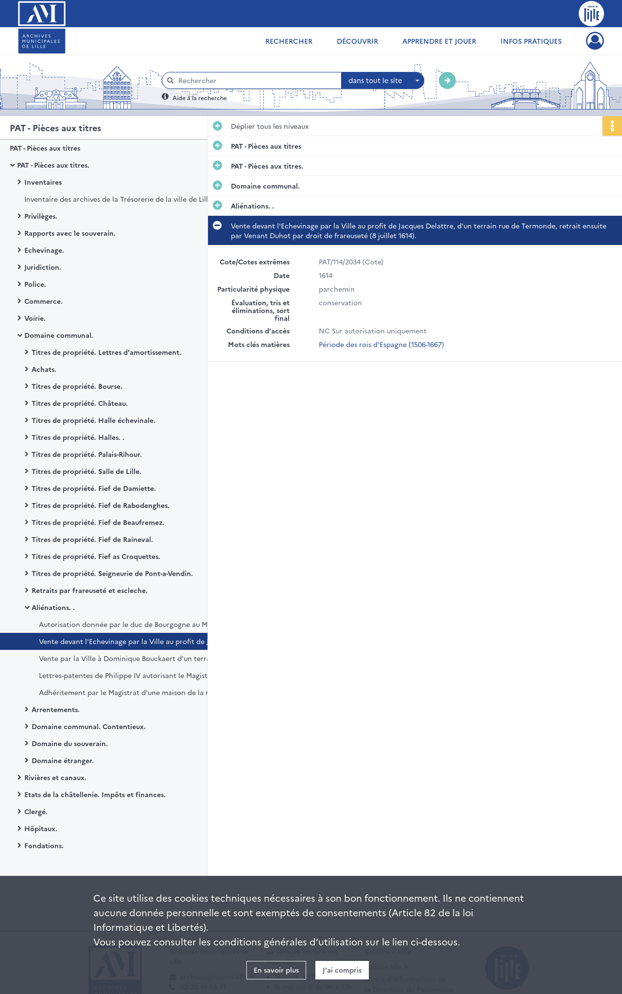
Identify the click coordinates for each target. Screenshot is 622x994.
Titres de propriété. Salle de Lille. (86, 471)
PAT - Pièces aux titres (45, 148)
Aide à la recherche (200, 97)
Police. (35, 284)
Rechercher (288, 41)
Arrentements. (56, 709)
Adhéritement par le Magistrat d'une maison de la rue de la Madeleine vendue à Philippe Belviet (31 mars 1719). (136, 692)
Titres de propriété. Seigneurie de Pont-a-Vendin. (112, 573)
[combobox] (383, 80)
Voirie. (35, 318)
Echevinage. (44, 250)
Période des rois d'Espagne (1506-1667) (381, 344)
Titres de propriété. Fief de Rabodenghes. (101, 505)
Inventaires (43, 182)
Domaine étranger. (63, 760)
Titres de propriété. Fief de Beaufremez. (98, 522)
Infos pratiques (531, 41)
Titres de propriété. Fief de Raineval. (92, 539)
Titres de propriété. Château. (80, 403)
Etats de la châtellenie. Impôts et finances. (95, 794)
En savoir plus (276, 970)
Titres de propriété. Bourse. (77, 386)
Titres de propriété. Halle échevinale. (94, 420)
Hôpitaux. (40, 828)
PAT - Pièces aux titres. (53, 165)
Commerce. (43, 301)
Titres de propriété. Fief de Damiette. (94, 488)
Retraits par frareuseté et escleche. (90, 590)
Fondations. (44, 845)
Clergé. (36, 811)
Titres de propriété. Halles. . (78, 437)
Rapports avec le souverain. (70, 233)
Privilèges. (40, 216)
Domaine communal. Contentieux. (89, 726)
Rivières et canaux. (55, 777)
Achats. (44, 369)
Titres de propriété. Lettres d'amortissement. (106, 352)
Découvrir (357, 41)
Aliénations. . (53, 607)
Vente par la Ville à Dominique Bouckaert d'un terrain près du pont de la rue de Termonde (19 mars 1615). (136, 658)
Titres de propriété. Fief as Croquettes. (96, 556)
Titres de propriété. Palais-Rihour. (87, 454)
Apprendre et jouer (439, 41)
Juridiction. (42, 267)
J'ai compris (342, 970)
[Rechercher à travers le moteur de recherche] (256, 80)
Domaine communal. (58, 335)
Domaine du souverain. (70, 743)
